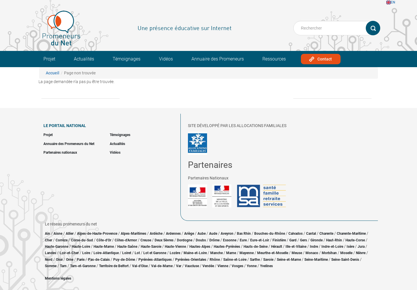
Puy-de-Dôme (124, 260)
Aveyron (227, 234)
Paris (81, 260)
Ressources (274, 59)
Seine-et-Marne (289, 260)
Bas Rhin (244, 234)
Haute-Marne (104, 247)
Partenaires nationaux (60, 152)
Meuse (297, 253)
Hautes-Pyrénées (227, 247)
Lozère (175, 253)
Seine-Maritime (316, 260)
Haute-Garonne (56, 247)
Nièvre (360, 253)
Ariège (189, 234)
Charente (326, 234)
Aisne (58, 234)
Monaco (312, 253)
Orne (69, 260)
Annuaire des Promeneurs (217, 59)
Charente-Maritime (351, 234)
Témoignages (126, 59)
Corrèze (61, 240)
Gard (293, 240)
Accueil (52, 73)
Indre (314, 247)
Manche (216, 253)
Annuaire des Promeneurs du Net (68, 144)
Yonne (252, 266)
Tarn (63, 266)
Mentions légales (58, 278)
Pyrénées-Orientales (190, 260)
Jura (361, 247)
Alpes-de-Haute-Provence (97, 234)
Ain (48, 234)
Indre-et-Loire (332, 247)
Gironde (316, 240)
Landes (50, 253)
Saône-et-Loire (234, 260)
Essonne (229, 240)
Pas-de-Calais (99, 260)
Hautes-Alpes (199, 247)
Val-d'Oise (140, 266)
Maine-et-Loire (195, 253)
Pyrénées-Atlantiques (155, 260)
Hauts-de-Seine (256, 247)
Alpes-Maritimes (133, 234)
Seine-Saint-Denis (345, 260)
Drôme (214, 240)
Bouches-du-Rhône (269, 234)
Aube (201, 234)
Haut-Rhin (334, 240)
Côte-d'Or (103, 240)
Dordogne (184, 240)
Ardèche (156, 234)
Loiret (126, 253)
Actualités (84, 59)
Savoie (268, 260)
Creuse (145, 240)
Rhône (215, 260)
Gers (303, 240)
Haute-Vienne (175, 247)
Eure (243, 240)
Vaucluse (192, 266)
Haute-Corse (355, 240)
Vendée (208, 266)
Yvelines (266, 266)
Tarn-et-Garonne (83, 266)
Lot (137, 253)
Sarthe (255, 260)
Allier (70, 234)
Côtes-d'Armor (126, 240)
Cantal (311, 234)
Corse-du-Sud (82, 240)
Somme (50, 266)
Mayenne (246, 253)
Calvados (295, 234)
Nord (48, 260)
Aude (213, 234)
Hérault (276, 247)
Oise (59, 260)
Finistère (279, 240)
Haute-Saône (127, 247)
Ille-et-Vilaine (296, 247)
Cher (48, 240)
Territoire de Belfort (114, 266)
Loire (86, 253)
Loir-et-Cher (69, 253)
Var (178, 266)
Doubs (201, 240)
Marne (231, 253)
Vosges (237, 266)
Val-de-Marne (162, 266)
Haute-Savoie (151, 247)
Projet (49, 59)
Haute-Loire (81, 247)
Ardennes (173, 234)
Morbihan (329, 253)
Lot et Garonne (154, 253)
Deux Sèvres (164, 240)
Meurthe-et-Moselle (272, 253)
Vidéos (166, 59)
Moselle (346, 253)
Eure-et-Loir (259, 240)
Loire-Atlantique (106, 253)
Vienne (222, 266)
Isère (350, 247)
